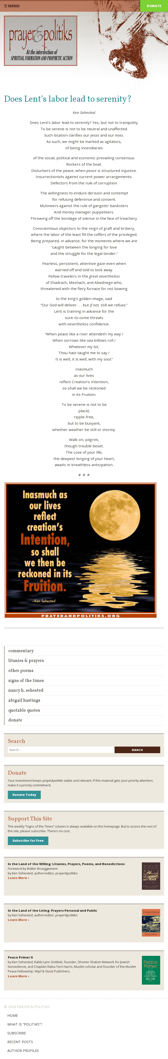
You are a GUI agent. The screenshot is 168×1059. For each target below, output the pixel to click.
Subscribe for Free (28, 840)
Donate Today (24, 794)
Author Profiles (23, 1050)
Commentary (21, 651)
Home (12, 1015)
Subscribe (16, 1033)
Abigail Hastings (24, 701)
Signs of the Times (26, 681)
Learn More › (18, 878)
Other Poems (20, 671)
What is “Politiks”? (24, 1024)
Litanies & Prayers (26, 661)
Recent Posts (20, 1041)
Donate (154, 5)
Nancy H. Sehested (25, 691)
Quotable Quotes (24, 711)
